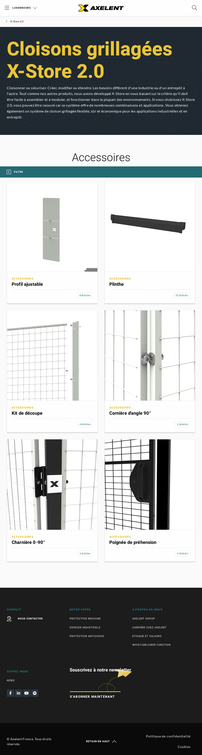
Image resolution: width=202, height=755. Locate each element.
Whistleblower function (151, 645)
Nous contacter (25, 618)
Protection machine (85, 619)
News (11, 680)
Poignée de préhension (133, 542)
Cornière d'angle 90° (130, 413)
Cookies (184, 747)
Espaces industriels (85, 627)
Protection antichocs (87, 636)
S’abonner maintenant (92, 696)
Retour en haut (101, 741)
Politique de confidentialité (168, 736)
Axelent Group (143, 619)
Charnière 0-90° (28, 542)
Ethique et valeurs (147, 636)
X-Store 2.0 (16, 21)
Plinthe (116, 284)
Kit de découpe (27, 413)
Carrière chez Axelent (149, 627)
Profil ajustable (27, 284)
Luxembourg (24, 8)
